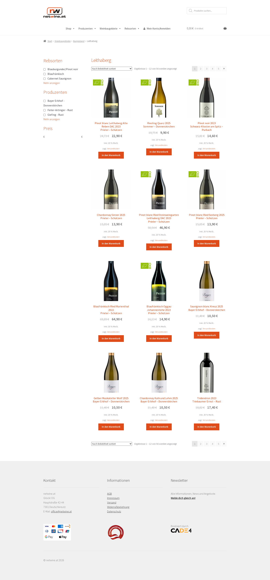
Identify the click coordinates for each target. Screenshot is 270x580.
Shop (70, 28)
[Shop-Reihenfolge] (111, 69)
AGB (109, 493)
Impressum (113, 498)
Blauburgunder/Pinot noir (63, 69)
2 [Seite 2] (200, 68)
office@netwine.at (61, 511)
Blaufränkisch (56, 74)
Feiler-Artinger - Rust (60, 110)
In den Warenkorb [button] (111, 155)
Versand (111, 502)
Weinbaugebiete (110, 28)
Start (50, 41)
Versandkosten (113, 148)
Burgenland (78, 41)
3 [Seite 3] (206, 68)
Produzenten (87, 28)
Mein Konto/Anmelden (158, 28)
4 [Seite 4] (212, 68)
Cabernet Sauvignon (59, 78)
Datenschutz (114, 511)
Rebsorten (132, 28)
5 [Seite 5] (218, 68)
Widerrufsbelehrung (118, 507)
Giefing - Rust (56, 114)
